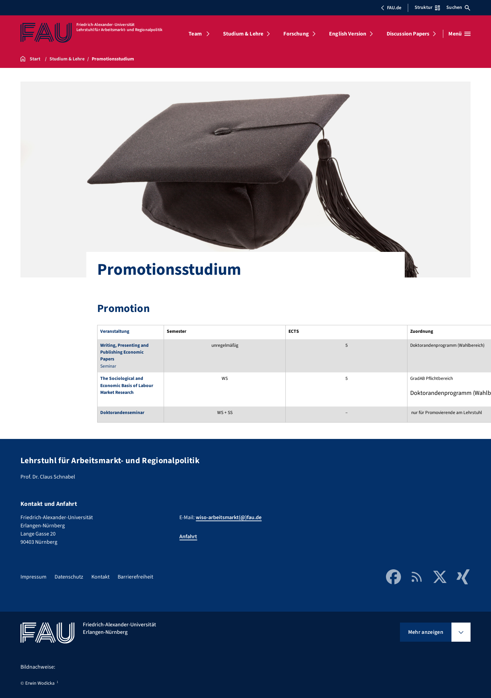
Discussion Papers (408, 34)
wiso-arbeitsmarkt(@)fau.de (229, 517)
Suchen (458, 7)
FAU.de (391, 7)
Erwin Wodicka (40, 683)
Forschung (296, 34)
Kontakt (100, 577)
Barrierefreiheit (135, 577)
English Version (347, 34)
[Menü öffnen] (459, 33)
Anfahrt (188, 536)
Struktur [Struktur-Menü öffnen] (427, 7)
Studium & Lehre (243, 34)
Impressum (33, 577)
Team (195, 34)
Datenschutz (69, 577)
